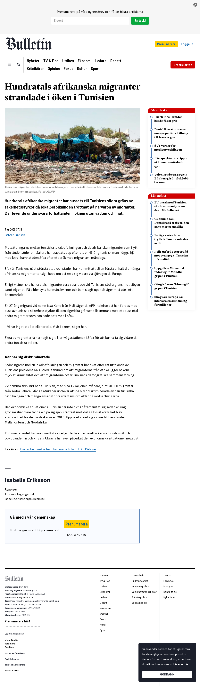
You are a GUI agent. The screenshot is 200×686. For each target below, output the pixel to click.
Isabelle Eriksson (15, 235)
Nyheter (33, 61)
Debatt (115, 61)
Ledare (100, 61)
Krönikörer (35, 68)
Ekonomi (84, 61)
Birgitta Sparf (12, 670)
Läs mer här (180, 664)
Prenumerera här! (17, 621)
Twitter (167, 575)
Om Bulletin (138, 575)
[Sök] (18, 64)
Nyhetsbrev (169, 597)
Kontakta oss (170, 592)
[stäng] (195, 4)
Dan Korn (9, 647)
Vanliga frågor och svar (144, 592)
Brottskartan (183, 65)
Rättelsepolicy (139, 597)
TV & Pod (50, 61)
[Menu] (9, 64)
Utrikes (68, 61)
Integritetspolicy (140, 586)
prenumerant (50, 530)
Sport (95, 68)
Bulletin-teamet (140, 581)
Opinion (54, 68)
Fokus (68, 68)
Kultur (82, 68)
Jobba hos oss (139, 602)
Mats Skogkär (11, 640)
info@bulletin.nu (25, 597)
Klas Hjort (10, 643)
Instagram (168, 586)
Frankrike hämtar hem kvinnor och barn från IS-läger (58, 449)
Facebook (168, 581)
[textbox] (72, 346)
